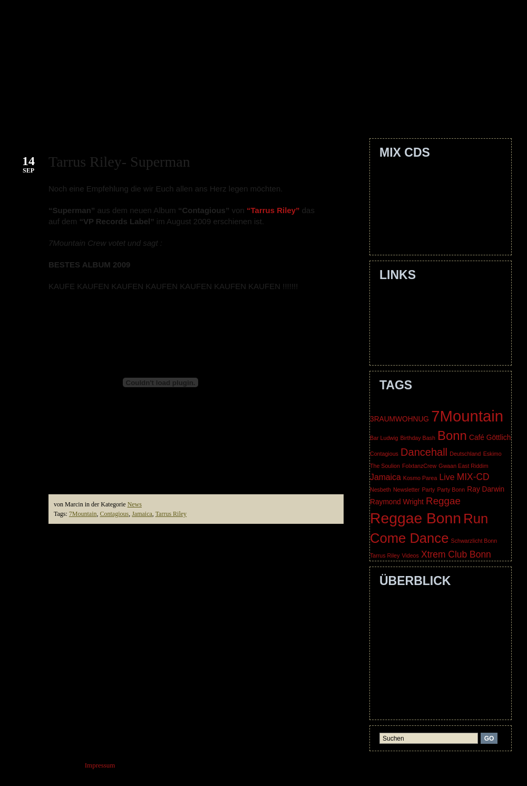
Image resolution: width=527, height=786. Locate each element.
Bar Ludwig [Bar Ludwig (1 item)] (384, 438)
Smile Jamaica (406, 188)
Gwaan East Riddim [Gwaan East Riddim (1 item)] (463, 466)
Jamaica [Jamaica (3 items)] (385, 477)
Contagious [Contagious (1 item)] (384, 453)
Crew (212, 111)
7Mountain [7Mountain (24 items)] (467, 416)
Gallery (299, 111)
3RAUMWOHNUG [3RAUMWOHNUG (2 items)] (399, 419)
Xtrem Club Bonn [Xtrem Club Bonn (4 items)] (456, 554)
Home (75, 111)
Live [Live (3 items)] (447, 477)
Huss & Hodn (405, 310)
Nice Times (402, 237)
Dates (251, 111)
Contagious (114, 513)
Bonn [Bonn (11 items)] (452, 435)
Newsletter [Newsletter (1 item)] (406, 489)
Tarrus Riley (171, 513)
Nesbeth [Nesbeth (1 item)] (380, 489)
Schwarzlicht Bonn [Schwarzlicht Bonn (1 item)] (474, 541)
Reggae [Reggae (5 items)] (443, 500)
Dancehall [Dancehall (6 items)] (424, 452)
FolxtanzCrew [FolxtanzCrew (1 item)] (419, 466)
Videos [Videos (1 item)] (410, 555)
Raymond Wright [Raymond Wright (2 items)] (397, 502)
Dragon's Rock (406, 224)
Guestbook (361, 111)
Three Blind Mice (410, 347)
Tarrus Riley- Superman (119, 162)
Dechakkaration (408, 212)
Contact (165, 111)
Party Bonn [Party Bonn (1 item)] (451, 489)
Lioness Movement (412, 323)
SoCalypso (401, 335)
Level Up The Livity (414, 200)
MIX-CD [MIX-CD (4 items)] (473, 477)
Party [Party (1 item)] (428, 489)
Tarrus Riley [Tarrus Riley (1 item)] (384, 555)
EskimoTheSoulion (412, 298)
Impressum (401, 689)
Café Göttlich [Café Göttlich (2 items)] (490, 438)
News (135, 504)
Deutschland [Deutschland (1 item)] (465, 453)
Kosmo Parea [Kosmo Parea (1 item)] (420, 478)
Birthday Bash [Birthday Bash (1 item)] (417, 438)
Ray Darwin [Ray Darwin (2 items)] (485, 489)
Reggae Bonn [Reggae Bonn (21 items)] (415, 518)
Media (416, 111)
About (116, 111)
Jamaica (142, 513)
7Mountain (83, 513)
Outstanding (403, 176)
